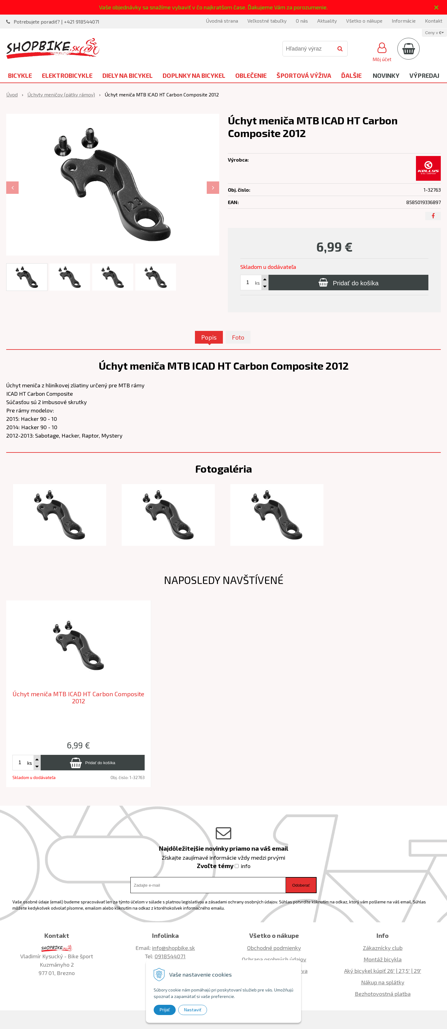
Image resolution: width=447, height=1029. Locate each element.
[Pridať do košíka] (348, 282)
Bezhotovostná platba (383, 993)
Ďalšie (351, 75)
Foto (238, 337)
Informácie (404, 21)
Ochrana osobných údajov (274, 959)
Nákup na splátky (382, 982)
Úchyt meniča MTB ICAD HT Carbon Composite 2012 (78, 697)
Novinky (386, 75)
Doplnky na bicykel (194, 75)
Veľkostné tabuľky (267, 21)
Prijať (165, 1009)
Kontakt (433, 21)
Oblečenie (251, 75)
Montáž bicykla (382, 959)
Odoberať (301, 885)
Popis (209, 337)
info (246, 865)
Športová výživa (304, 75)
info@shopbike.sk (173, 947)
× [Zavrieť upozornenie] (436, 7)
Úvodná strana (222, 21)
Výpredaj (424, 75)
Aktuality (327, 21)
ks (257, 283)
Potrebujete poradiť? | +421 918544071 (56, 21)
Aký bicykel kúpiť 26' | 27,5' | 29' (382, 970)
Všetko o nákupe (364, 21)
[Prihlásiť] (381, 51)
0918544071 (170, 956)
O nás (302, 21)
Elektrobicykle (67, 75)
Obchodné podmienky (274, 947)
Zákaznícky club (383, 947)
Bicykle (20, 75)
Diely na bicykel (127, 75)
